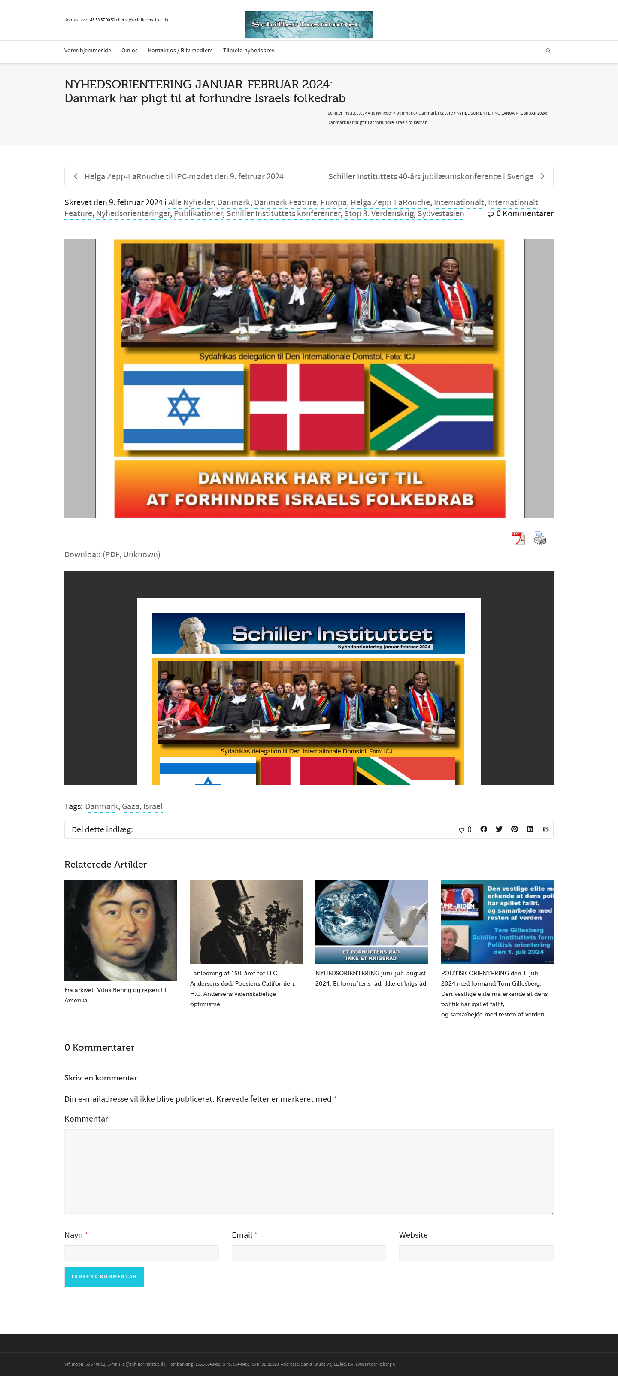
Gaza (130, 806)
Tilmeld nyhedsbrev (249, 50)
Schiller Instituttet (345, 113)
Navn (73, 1235)
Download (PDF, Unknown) (112, 554)
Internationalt (459, 202)
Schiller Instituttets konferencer (283, 213)
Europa (334, 202)
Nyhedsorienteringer (133, 213)
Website (413, 1235)
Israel (153, 806)
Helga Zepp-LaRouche (390, 202)
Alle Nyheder (190, 202)
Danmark (233, 202)
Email (242, 1235)
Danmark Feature (285, 202)
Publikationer (198, 213)
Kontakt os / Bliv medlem (180, 50)
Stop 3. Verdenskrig (379, 213)
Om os (129, 50)
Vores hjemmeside (87, 50)
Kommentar (86, 1119)
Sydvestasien (441, 213)
